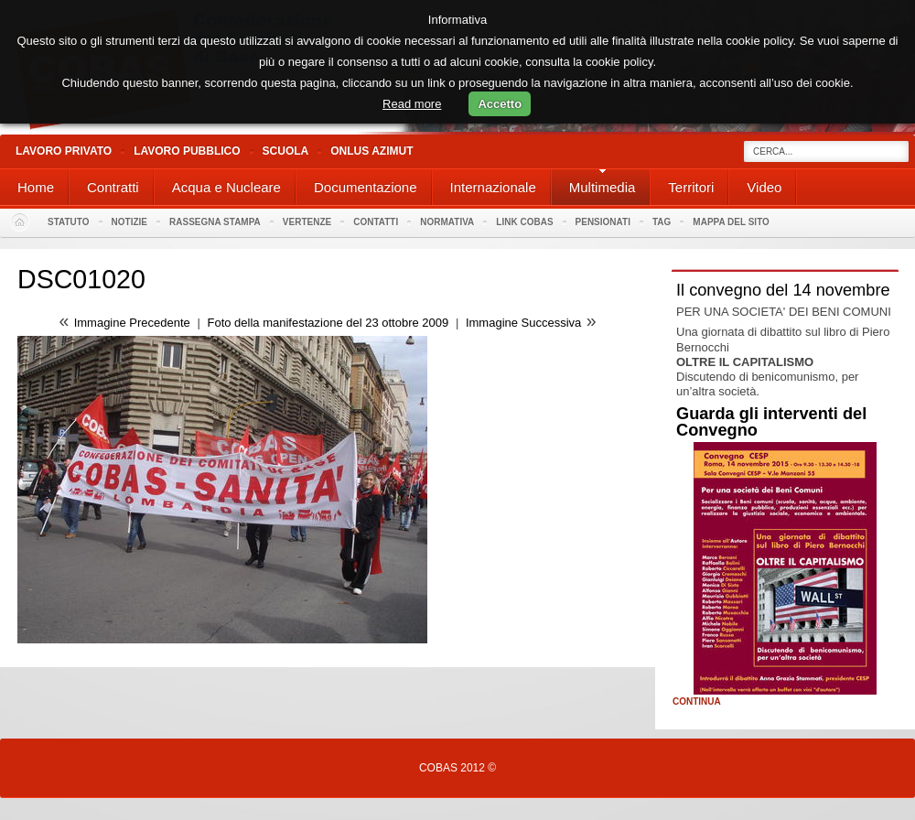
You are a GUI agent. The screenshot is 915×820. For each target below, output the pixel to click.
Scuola (286, 151)
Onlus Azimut (371, 151)
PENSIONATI (603, 222)
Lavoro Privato (64, 151)
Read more (411, 104)
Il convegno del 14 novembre (783, 290)
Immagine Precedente (132, 322)
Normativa (447, 222)
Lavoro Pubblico (187, 151)
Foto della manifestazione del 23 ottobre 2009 (327, 322)
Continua (697, 702)
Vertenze (307, 222)
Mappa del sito (731, 222)
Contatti (375, 222)
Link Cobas (524, 222)
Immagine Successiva (523, 322)
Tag (661, 222)
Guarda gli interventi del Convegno (771, 422)
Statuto (69, 222)
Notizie (129, 222)
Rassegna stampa (215, 222)
